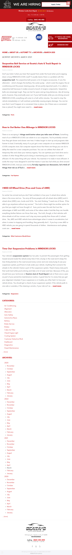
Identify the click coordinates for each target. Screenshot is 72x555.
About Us (13, 52)
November (10, 366)
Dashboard (8, 342)
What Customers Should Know (21, 236)
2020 (6, 477)
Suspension (14, 294)
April (8, 387)
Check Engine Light (11, 333)
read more (38, 107)
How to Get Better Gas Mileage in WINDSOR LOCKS (28, 127)
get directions (36, 536)
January (9, 396)
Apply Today (55, 4)
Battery (7, 321)
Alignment (8, 309)
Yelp (40, 547)
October (10, 369)
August (9, 375)
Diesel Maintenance (11, 348)
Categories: (8, 301)
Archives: (7, 358)
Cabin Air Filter (9, 330)
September (11, 372)
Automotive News (10, 318)
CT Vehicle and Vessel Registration (63, 38)
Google (36, 547)
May (8, 384)
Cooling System (10, 336)
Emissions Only (62, 45)
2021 (6, 438)
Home (5, 52)
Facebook (32, 547)
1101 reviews (49, 11)
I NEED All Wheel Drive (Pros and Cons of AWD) (26, 188)
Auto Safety (8, 315)
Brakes (6, 327)
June (8, 381)
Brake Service (9, 324)
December (11, 402)
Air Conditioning (10, 306)
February (10, 393)
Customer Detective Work (13, 339)
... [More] (5, 352)
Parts (12, 115)
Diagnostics (8, 345)
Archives (37, 52)
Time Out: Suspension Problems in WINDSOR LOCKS (29, 248)
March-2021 (49, 52)
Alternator (8, 312)
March (9, 390)
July (8, 378)
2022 (6, 399)
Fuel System (15, 175)
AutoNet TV (25, 52)
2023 (6, 363)
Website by (36, 553)
